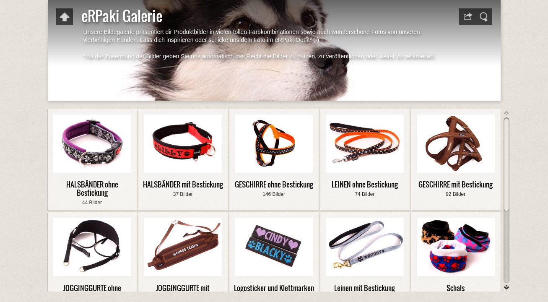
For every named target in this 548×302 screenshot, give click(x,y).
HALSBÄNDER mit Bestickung (183, 184)
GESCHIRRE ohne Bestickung (274, 184)
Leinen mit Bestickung (364, 288)
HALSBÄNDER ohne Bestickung (92, 188)
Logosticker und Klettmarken (274, 288)
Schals (456, 288)
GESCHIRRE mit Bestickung (455, 184)
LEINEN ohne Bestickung (365, 184)
